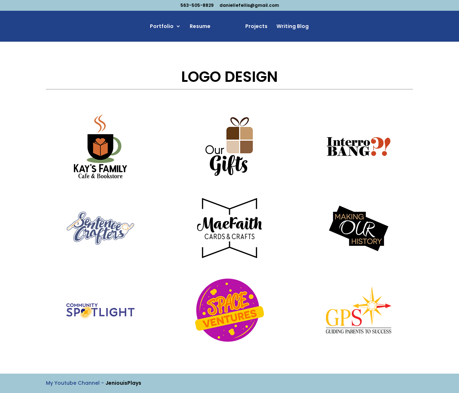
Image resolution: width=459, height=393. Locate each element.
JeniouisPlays (123, 383)
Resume (201, 27)
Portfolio (163, 27)
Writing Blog (290, 27)
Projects (254, 27)
